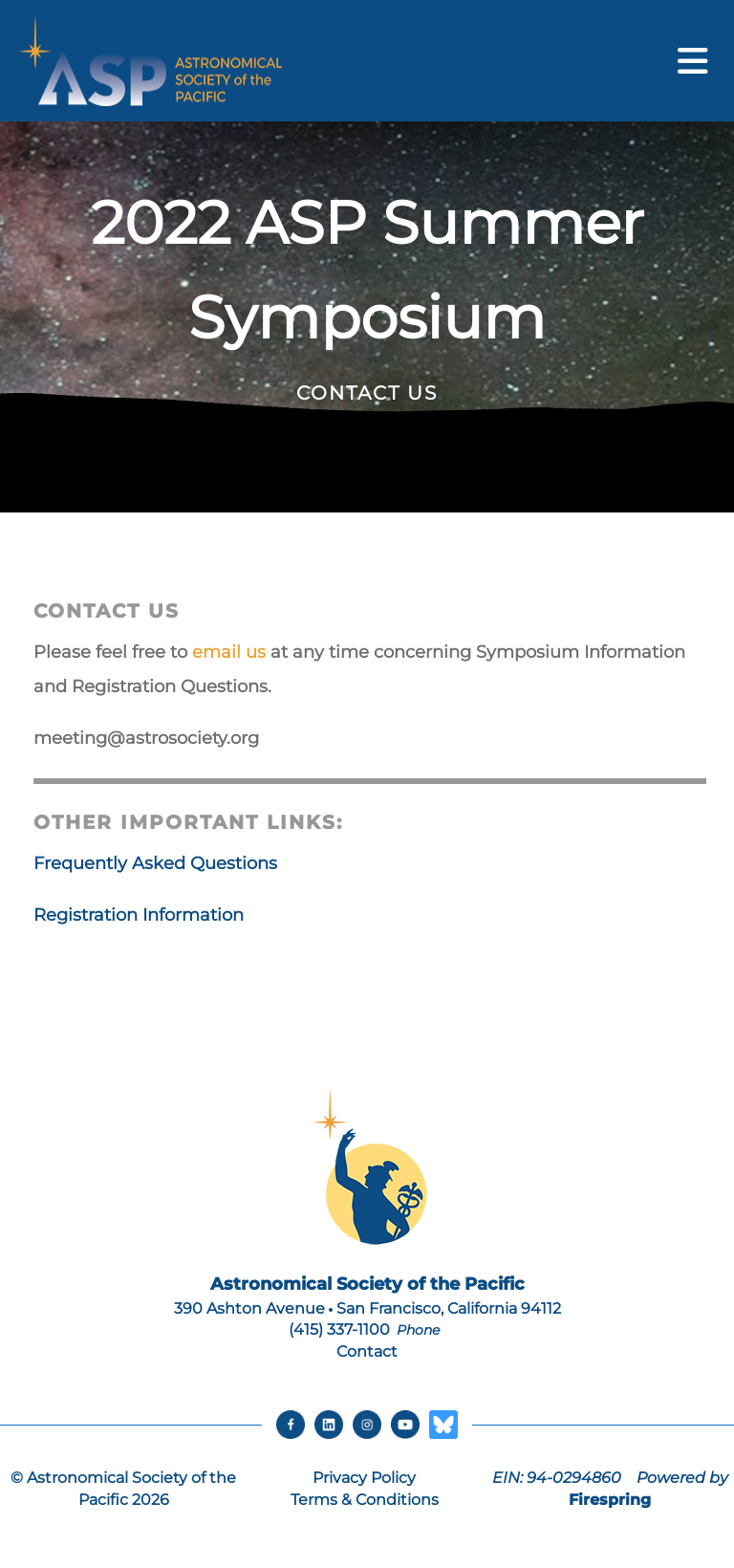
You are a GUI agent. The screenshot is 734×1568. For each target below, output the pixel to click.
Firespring (610, 1500)
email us (229, 652)
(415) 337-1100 (339, 1329)
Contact (367, 1351)
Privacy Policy (364, 1478)
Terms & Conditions (365, 1500)
